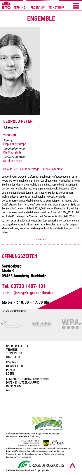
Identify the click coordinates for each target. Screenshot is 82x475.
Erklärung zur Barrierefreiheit (28, 379)
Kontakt (12, 362)
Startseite (13, 357)
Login (10, 373)
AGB (8, 390)
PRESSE (11, 370)
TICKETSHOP (57, 7)
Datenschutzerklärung (23, 382)
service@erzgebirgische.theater (28, 292)
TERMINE (19, 7)
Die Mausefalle (12, 152)
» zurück (41, 239)
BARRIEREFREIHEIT (18, 346)
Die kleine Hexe (12, 161)
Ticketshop (14, 353)
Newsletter (14, 366)
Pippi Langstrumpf (14, 144)
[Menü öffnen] (76, 6)
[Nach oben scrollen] (72, 465)
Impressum (13, 386)
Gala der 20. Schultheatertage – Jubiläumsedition (33, 169)
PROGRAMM (37, 7)
